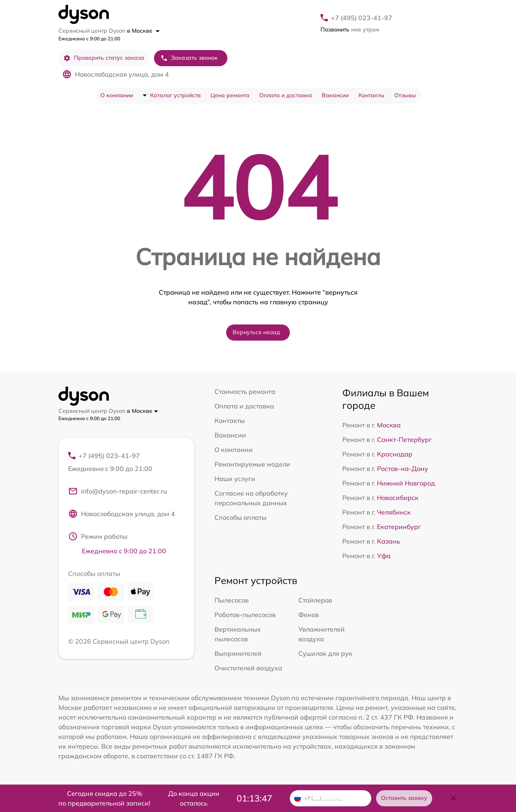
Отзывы (405, 95)
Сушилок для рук (325, 653)
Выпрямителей (238, 653)
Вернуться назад (256, 332)
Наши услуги (234, 479)
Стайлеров (315, 600)
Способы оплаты (240, 517)
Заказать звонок (189, 58)
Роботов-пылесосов (245, 615)
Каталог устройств (175, 95)
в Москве (143, 30)
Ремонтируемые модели (252, 464)
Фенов (308, 615)
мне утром (349, 29)
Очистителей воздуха (248, 668)
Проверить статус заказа (103, 58)
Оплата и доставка (285, 95)
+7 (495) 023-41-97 (361, 18)
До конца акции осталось (193, 798)
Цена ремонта (230, 95)
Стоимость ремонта (244, 391)
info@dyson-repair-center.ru (117, 491)
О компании (116, 95)
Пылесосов (231, 600)
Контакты (371, 95)
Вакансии (335, 95)
